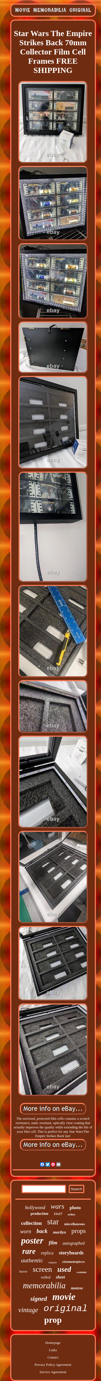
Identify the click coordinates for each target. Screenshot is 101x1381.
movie (63, 1297)
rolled (45, 1277)
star (53, 1221)
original (66, 1308)
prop (53, 1320)
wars (57, 1206)
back (42, 1231)
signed (38, 1298)
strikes (71, 1214)
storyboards (71, 1253)
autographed (74, 1243)
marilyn (59, 1232)
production (39, 1214)
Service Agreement (53, 1372)
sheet (60, 1277)
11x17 (58, 1214)
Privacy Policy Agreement (52, 1365)
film (53, 1242)
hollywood (35, 1207)
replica (47, 1253)
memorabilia (44, 1285)
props (78, 1230)
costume (81, 1272)
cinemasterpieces (73, 1262)
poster (32, 1240)
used (64, 1269)
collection (31, 1223)
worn (25, 1231)
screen (42, 1269)
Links (53, 1350)
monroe (77, 1288)
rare (29, 1251)
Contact (52, 1357)
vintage (28, 1310)
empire (52, 1262)
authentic (32, 1260)
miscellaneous (74, 1224)
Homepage (52, 1343)
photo (75, 1207)
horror (23, 1271)
